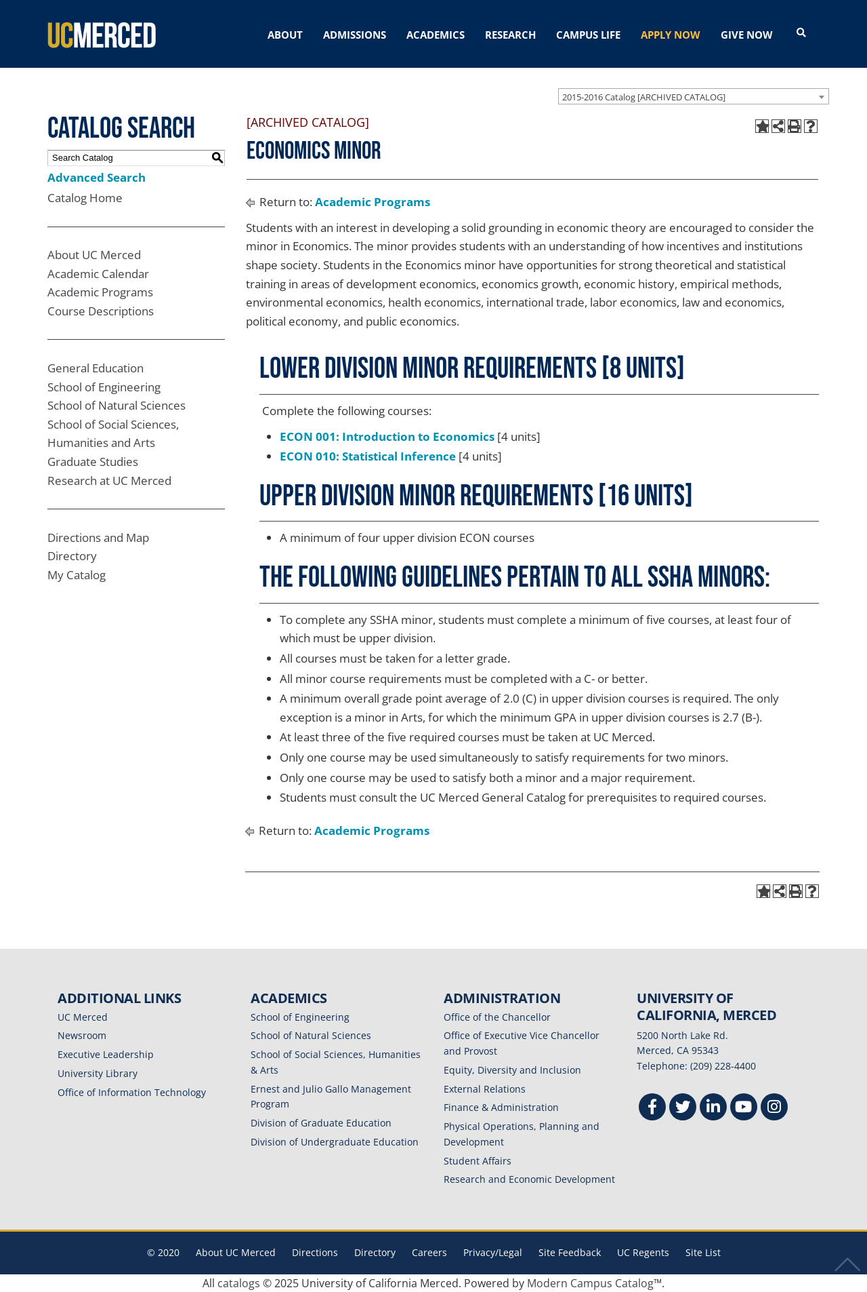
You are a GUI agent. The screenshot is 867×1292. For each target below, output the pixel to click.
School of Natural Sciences (116, 405)
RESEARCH (510, 34)
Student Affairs (477, 1160)
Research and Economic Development (529, 1179)
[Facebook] (652, 1108)
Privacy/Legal (492, 1252)
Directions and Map (98, 537)
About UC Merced (94, 254)
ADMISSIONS (354, 34)
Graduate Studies (92, 461)
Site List (703, 1252)
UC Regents (643, 1252)
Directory (72, 556)
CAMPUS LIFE (588, 34)
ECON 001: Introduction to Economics (387, 436)
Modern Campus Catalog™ (594, 1283)
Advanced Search (96, 176)
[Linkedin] (713, 1108)
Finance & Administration (501, 1107)
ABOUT (285, 34)
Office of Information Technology (132, 1091)
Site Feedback (569, 1252)
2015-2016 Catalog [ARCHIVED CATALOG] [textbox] (643, 96)
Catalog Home (85, 197)
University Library (98, 1073)
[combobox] (693, 95)
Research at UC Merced (109, 480)
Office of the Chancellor (497, 1016)
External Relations (485, 1088)
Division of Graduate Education (321, 1122)
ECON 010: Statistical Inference (368, 456)
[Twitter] (682, 1108)
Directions (315, 1252)
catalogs (238, 1283)
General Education (95, 368)
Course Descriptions (100, 311)
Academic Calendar (98, 273)
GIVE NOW (747, 34)
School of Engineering (104, 386)
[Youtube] (743, 1108)
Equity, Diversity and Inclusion (512, 1069)
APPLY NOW (670, 34)
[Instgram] (774, 1108)
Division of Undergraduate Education (335, 1141)
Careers (429, 1252)
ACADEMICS (435, 34)
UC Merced (83, 1016)
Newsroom (82, 1035)
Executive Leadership (106, 1054)
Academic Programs (100, 292)
